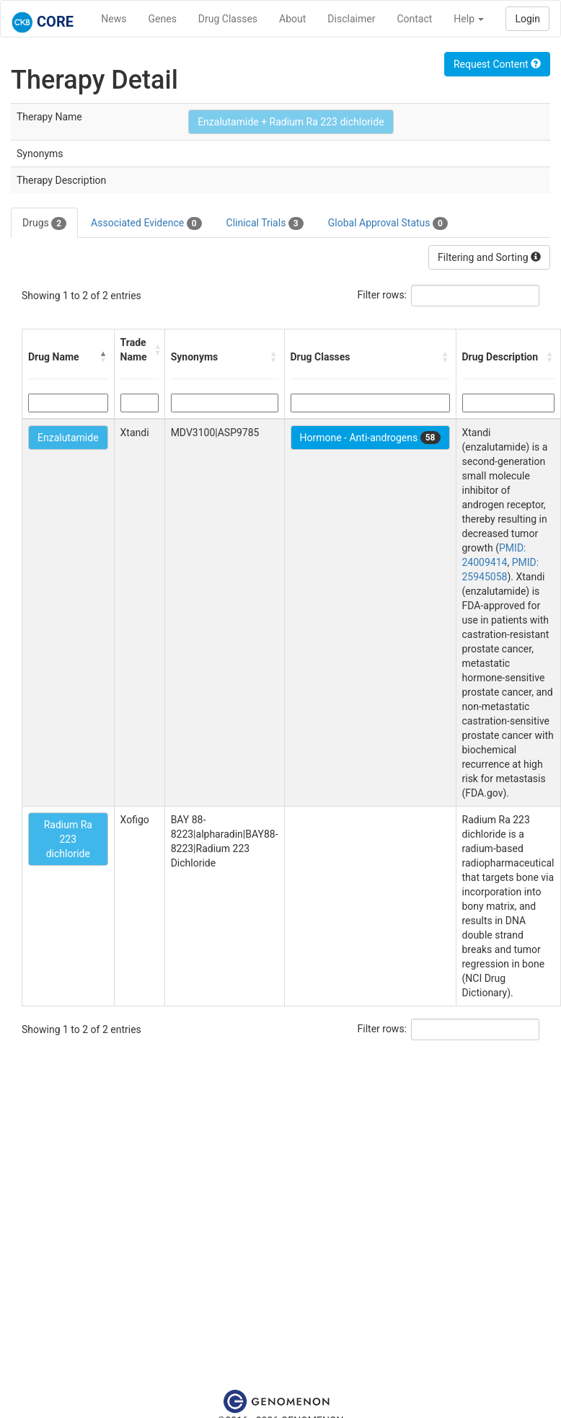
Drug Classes (227, 19)
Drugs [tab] (44, 223)
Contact (414, 19)
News (113, 19)
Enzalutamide (68, 437)
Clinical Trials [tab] (265, 223)
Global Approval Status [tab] (388, 223)
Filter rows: (382, 295)
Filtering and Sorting (489, 257)
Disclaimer (351, 19)
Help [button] (469, 19)
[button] (104, 357)
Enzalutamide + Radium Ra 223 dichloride (291, 122)
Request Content (497, 64)
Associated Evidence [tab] (146, 223)
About (292, 19)
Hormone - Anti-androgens (370, 437)
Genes (163, 19)
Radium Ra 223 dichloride (68, 839)
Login (527, 19)
